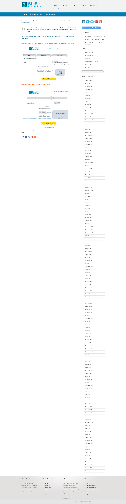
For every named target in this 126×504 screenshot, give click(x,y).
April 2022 (88, 178)
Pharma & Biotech (89, 52)
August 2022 (88, 168)
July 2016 (87, 355)
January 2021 (88, 220)
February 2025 (88, 104)
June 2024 (87, 129)
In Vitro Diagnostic (90, 55)
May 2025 (87, 98)
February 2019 (88, 281)
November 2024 (89, 114)
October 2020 (88, 230)
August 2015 (88, 388)
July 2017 (87, 324)
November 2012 (89, 465)
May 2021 (87, 208)
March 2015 (88, 403)
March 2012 (88, 471)
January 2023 (88, 156)
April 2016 (88, 364)
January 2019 (88, 284)
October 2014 (88, 419)
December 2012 (89, 461)
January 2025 (88, 107)
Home (55, 5)
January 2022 (88, 184)
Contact (56, 9)
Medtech (87, 58)
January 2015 (88, 410)
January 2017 (88, 342)
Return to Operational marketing (28, 130)
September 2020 (89, 233)
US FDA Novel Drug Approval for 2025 (95, 36)
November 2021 (89, 190)
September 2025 (89, 89)
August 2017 (88, 321)
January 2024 (88, 138)
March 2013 (88, 455)
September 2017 (89, 318)
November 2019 (89, 260)
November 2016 (89, 349)
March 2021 (88, 214)
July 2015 (87, 391)
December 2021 (89, 187)
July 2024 (87, 126)
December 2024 (89, 110)
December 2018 (89, 287)
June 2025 (87, 95)
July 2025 (87, 92)
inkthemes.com (94, 503)
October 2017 (88, 315)
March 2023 (88, 153)
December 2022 (89, 159)
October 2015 (88, 382)
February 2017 (88, 339)
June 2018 (87, 294)
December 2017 (89, 309)
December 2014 (89, 413)
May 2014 (87, 428)
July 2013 (87, 446)
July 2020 (87, 236)
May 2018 (87, 297)
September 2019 (89, 266)
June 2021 (87, 205)
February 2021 (88, 217)
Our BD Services (74, 5)
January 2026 (88, 80)
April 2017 (88, 333)
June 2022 (87, 172)
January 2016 (88, 373)
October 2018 (88, 291)
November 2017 (89, 312)
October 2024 (88, 117)
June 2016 (87, 358)
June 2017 (87, 327)
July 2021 (87, 202)
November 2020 (89, 226)
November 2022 (89, 162)
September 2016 (89, 352)
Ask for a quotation (49, 127)
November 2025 (89, 86)
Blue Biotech (88, 67)
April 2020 (88, 245)
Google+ (47, 494)
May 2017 (87, 330)
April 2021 (88, 211)
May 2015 (87, 397)
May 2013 (87, 449)
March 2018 (88, 300)
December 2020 (89, 223)
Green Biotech (88, 64)
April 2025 (88, 101)
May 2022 (87, 175)
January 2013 (88, 458)
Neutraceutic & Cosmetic (91, 61)
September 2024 (89, 120)
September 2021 (89, 196)
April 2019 (88, 275)
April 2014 (88, 431)
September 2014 (89, 422)
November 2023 (89, 141)
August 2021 (88, 199)
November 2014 (89, 416)
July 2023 (87, 147)
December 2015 (89, 376)
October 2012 (88, 468)
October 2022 (88, 165)
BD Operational (49, 489)
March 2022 (88, 181)
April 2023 (88, 150)
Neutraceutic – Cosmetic (93, 489)
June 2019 (87, 269)
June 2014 (87, 425)
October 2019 (88, 263)
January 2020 (88, 254)
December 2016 (89, 345)
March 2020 (88, 248)
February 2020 (88, 251)
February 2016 (88, 370)
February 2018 (88, 303)
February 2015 (88, 407)
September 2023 (89, 144)
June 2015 (87, 394)
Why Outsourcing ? (90, 5)
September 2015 (89, 385)
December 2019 (89, 257)
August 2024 (88, 123)
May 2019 (87, 272)
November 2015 (89, 379)
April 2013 (88, 452)
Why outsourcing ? (49, 491)
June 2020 (87, 239)
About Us (63, 5)
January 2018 (88, 306)
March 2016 (88, 367)
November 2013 (89, 440)
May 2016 (87, 361)
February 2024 (88, 135)
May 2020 (87, 242)
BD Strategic (48, 487)
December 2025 (89, 83)
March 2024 (88, 132)
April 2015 (88, 400)
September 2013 (89, 443)
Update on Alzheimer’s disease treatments (95, 39)
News (88, 483)
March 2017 (88, 336)
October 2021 (88, 193)
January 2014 (88, 437)
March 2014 (88, 434)
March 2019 (88, 278)
